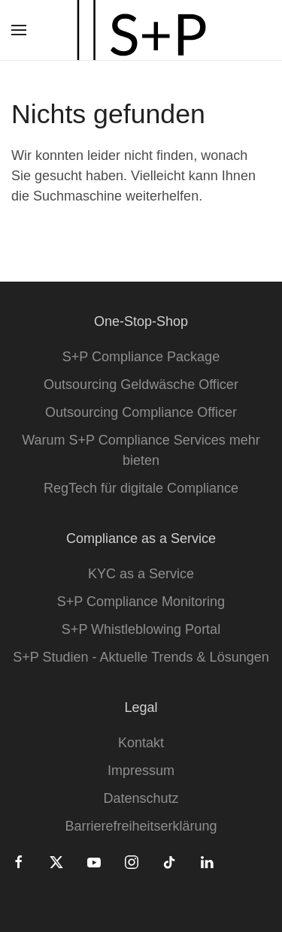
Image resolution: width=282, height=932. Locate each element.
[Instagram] (131, 861)
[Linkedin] (206, 861)
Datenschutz (140, 798)
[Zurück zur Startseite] (141, 30)
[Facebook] (18, 861)
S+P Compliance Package (141, 356)
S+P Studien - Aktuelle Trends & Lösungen (140, 657)
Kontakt (141, 742)
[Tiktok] (169, 861)
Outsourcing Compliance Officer (141, 412)
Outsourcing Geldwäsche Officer (141, 384)
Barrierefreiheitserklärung (141, 826)
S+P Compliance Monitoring (141, 601)
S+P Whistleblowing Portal (141, 629)
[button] (18, 30)
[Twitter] (56, 861)
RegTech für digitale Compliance (141, 488)
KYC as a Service (141, 573)
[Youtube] (94, 861)
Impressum (141, 770)
